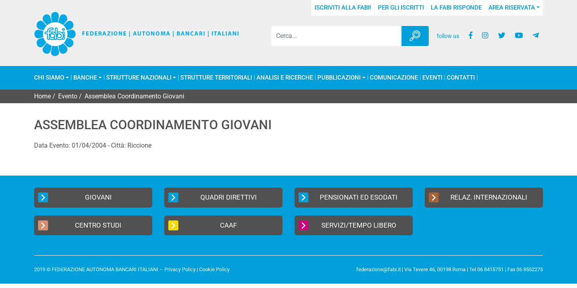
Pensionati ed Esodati (348, 197)
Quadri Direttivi (212, 197)
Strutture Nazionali (138, 78)
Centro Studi (79, 225)
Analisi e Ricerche (284, 78)
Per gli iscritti (401, 7)
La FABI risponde (456, 7)
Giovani (75, 197)
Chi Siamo (49, 78)
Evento (67, 96)
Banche (85, 78)
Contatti (461, 78)
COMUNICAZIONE (394, 78)
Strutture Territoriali (216, 78)
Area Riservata (511, 7)
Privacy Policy (180, 269)
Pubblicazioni (339, 78)
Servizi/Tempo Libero (347, 225)
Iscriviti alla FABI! (343, 7)
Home (42, 96)
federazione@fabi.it (378, 269)
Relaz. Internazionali (478, 197)
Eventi (432, 78)
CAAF (202, 225)
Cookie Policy (214, 269)
